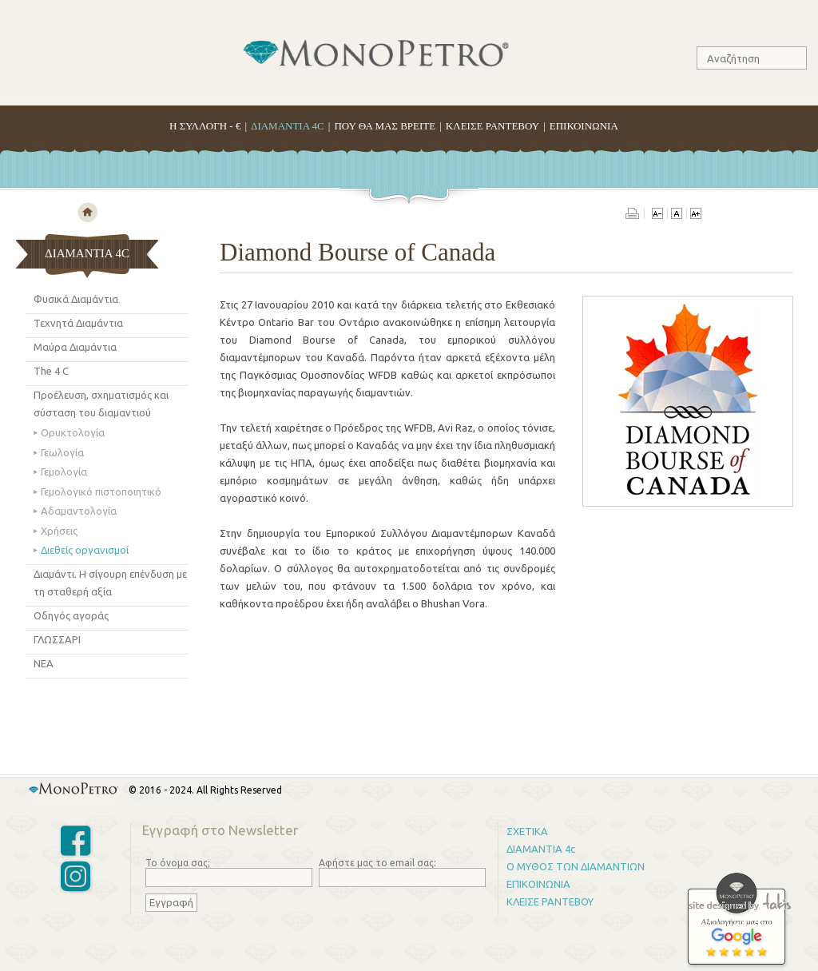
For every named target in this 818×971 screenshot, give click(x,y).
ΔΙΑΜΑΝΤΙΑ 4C (287, 126)
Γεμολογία (64, 471)
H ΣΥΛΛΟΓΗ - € (204, 126)
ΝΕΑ (44, 663)
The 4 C (51, 370)
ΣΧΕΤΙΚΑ (527, 831)
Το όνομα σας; (177, 863)
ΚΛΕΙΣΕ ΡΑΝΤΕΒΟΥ (492, 126)
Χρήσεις (59, 530)
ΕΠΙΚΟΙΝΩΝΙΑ (584, 126)
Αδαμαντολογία (79, 510)
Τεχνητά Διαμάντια (78, 322)
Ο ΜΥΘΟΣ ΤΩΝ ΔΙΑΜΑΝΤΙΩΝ (575, 866)
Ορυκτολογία (73, 432)
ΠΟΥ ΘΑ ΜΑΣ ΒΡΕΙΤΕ (384, 126)
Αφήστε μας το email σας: (377, 863)
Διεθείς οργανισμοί (85, 549)
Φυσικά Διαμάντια (76, 298)
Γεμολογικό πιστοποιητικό (101, 491)
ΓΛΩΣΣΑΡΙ (57, 639)
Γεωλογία (62, 452)
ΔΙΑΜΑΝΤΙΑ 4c (540, 848)
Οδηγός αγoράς (71, 615)
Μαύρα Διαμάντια (75, 346)
